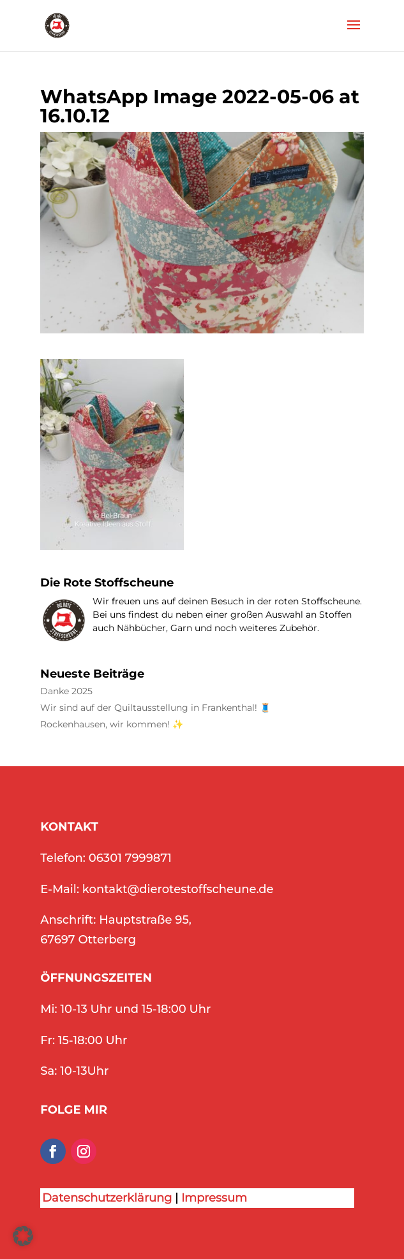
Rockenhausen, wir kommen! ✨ (111, 724)
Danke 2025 (66, 691)
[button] (23, 1236)
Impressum (214, 1198)
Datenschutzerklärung (107, 1198)
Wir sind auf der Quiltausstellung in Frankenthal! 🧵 (155, 707)
